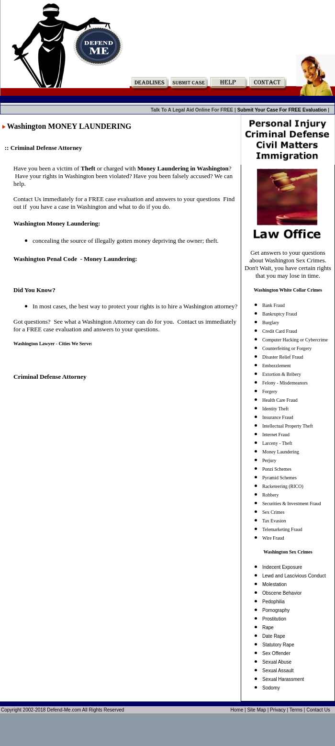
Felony (269, 382)
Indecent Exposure (282, 567)
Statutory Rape (278, 644)
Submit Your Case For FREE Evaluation (282, 110)
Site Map (256, 709)
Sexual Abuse (276, 662)
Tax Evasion (274, 520)
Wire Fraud (273, 538)
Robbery (270, 494)
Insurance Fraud (277, 417)
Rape (268, 627)
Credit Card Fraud (279, 331)
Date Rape (273, 636)
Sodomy (271, 687)
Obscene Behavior (282, 593)
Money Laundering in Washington (183, 168)
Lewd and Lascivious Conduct (294, 575)
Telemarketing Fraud (282, 529)
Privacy (278, 709)
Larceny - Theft (277, 443)
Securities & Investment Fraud (291, 503)
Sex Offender (276, 653)
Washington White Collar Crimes (288, 290)
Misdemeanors (293, 382)
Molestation (274, 584)
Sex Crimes (273, 512)
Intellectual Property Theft (287, 426)
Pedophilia (273, 601)
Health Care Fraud (280, 400)
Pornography (276, 610)
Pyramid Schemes (279, 477)
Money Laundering (280, 451)
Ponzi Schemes (276, 469)
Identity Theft (275, 408)
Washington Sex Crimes (287, 551)
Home (237, 709)
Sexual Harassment (283, 679)
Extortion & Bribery (281, 374)
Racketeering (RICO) (282, 486)
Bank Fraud (273, 305)
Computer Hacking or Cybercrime (295, 339)
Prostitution (274, 619)
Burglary (270, 322)
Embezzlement (276, 365)
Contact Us (318, 709)
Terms (296, 709)
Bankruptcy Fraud (279, 313)
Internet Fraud (276, 434)
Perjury (269, 460)
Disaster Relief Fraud (282, 357)
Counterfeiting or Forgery (287, 348)
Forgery (269, 391)
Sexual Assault (278, 670)
